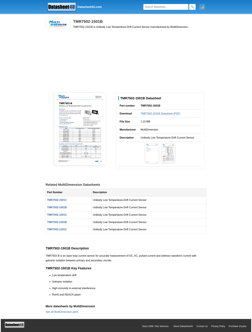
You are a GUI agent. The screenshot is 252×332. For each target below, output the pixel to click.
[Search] (165, 7)
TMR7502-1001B (57, 207)
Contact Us (202, 326)
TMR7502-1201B (57, 222)
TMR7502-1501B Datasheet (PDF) (160, 113)
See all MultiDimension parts (62, 311)
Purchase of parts (237, 326)
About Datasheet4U (183, 326)
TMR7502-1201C (57, 229)
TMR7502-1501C (57, 200)
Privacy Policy (218, 326)
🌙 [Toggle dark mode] (202, 7)
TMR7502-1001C (57, 214)
